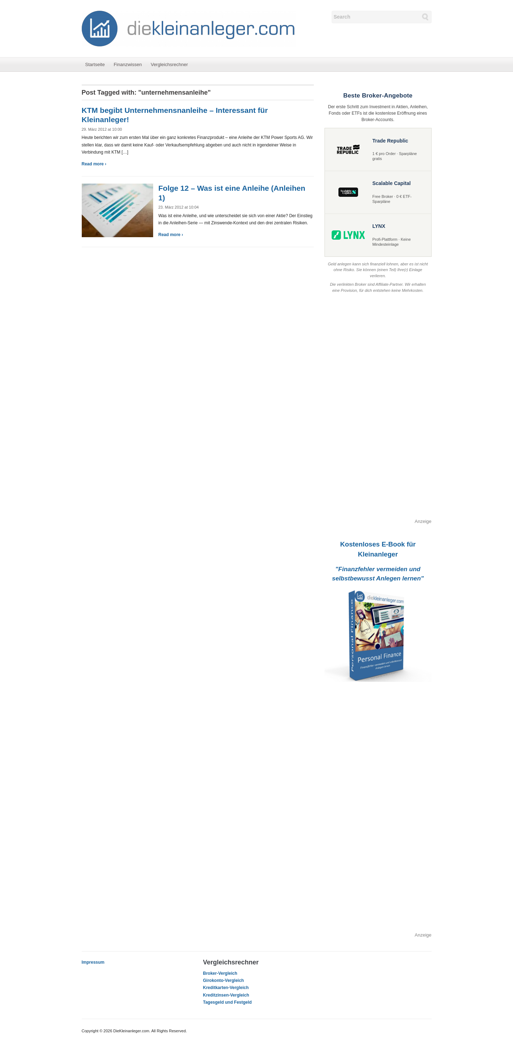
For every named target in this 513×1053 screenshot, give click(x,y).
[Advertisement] (378, 411)
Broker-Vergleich (220, 973)
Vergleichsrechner (169, 64)
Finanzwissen (128, 64)
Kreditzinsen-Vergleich (226, 995)
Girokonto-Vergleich (223, 980)
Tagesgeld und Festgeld (227, 1002)
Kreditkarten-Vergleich (226, 987)
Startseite (95, 64)
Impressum (93, 962)
